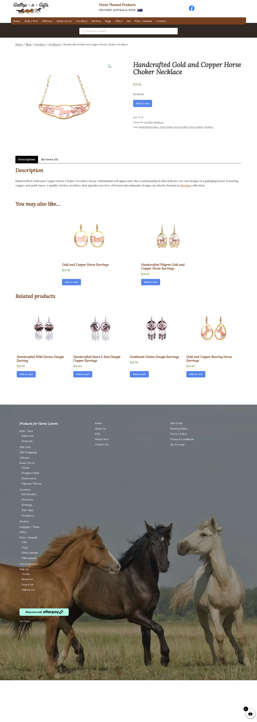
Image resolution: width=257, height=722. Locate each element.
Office (118, 21)
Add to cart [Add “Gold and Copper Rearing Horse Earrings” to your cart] (196, 374)
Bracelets (27, 499)
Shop (28, 44)
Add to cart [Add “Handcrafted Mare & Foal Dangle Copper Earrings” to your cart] (82, 374)
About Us (100, 428)
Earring (185, 185)
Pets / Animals (143, 21)
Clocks (26, 467)
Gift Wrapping (28, 452)
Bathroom (27, 435)
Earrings (27, 504)
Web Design (25, 621)
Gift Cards (176, 423)
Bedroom (27, 441)
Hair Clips (27, 510)
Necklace (209, 127)
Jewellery (81, 21)
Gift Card (25, 447)
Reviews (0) (49, 159)
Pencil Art (28, 584)
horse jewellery (181, 127)
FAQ (97, 433)
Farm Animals (30, 552)
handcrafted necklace (149, 127)
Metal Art (27, 579)
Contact (161, 21)
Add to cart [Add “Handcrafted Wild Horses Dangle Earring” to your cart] (26, 374)
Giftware (47, 21)
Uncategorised (28, 564)
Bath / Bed (31, 21)
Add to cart (142, 103)
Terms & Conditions (182, 439)
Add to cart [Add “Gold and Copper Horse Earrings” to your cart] (71, 282)
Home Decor (64, 21)
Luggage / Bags (29, 526)
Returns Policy (179, 428)
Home (16, 21)
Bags (108, 21)
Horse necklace (196, 127)
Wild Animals (29, 558)
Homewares (29, 478)
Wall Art (24, 569)
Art (128, 21)
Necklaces (54, 44)
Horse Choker (166, 127)
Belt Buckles (29, 494)
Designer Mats (30, 473)
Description (26, 159)
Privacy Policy (178, 433)
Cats (24, 542)
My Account (177, 444)
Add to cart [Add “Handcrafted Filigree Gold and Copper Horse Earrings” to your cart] (150, 282)
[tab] (26, 159)
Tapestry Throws (32, 483)
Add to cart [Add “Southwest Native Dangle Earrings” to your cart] (139, 374)
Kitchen (96, 21)
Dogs (25, 547)
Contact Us (101, 444)
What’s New (102, 439)
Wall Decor (28, 589)
